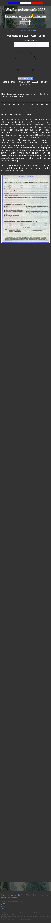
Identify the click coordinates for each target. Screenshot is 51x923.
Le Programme (25, 16)
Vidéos (3, 906)
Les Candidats (40, 16)
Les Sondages (11, 16)
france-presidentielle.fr (11, 895)
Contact (3, 903)
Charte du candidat (6, 905)
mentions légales (9, 897)
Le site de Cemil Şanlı (25, 79)
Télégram (3, 908)
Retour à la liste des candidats (25, 30)
